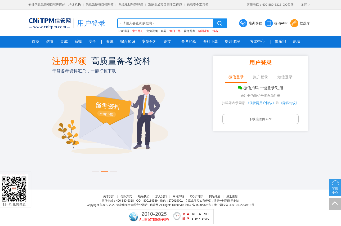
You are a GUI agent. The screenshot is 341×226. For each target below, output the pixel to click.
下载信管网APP (260, 119)
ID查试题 (123, 31)
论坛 (296, 42)
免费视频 (152, 31)
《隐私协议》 (289, 103)
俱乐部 (280, 42)
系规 (78, 42)
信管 (50, 42)
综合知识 (127, 42)
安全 (92, 42)
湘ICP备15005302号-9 (199, 205)
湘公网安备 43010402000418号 (234, 205)
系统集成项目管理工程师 (165, 4)
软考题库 (189, 31)
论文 (167, 42)
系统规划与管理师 (130, 4)
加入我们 (161, 196)
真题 (163, 31)
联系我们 (143, 196)
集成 (64, 42)
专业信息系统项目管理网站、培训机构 (54, 4)
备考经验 (188, 42)
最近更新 (232, 196)
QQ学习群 (196, 196)
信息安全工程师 (197, 4)
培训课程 (255, 23)
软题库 (305, 23)
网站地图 (214, 196)
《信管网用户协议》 (261, 103)
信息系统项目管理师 (99, 4)
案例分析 (149, 42)
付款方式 (126, 196)
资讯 (109, 42)
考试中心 (257, 42)
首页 (35, 42)
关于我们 (109, 196)
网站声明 (178, 196)
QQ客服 (288, 4)
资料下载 (210, 42)
